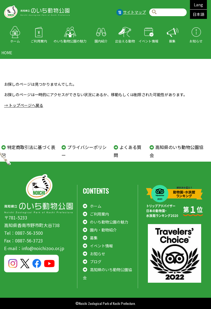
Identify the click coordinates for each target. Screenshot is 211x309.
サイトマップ (134, 12)
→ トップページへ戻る (23, 105)
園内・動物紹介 (103, 230)
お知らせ (196, 41)
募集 (172, 41)
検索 (154, 12)
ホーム (15, 41)
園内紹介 (101, 41)
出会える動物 (125, 41)
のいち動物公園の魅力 (70, 41)
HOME (6, 52)
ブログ (95, 261)
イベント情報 (148, 41)
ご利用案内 (39, 41)
